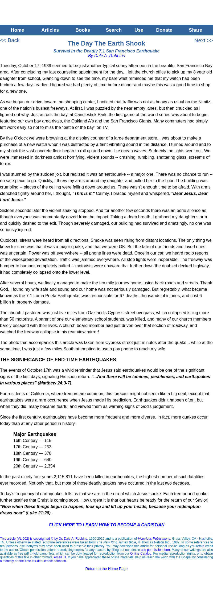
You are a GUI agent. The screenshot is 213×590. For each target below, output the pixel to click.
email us (60, 557)
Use (138, 30)
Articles (50, 30)
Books (82, 30)
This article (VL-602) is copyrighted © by (29, 538)
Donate (164, 30)
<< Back (9, 40)
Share (197, 30)
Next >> (203, 40)
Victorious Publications (154, 538)
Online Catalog (140, 553)
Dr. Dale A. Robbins (73, 538)
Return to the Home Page (106, 569)
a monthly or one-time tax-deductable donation (33, 561)
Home (16, 30)
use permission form (155, 550)
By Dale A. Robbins (106, 56)
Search (114, 30)
